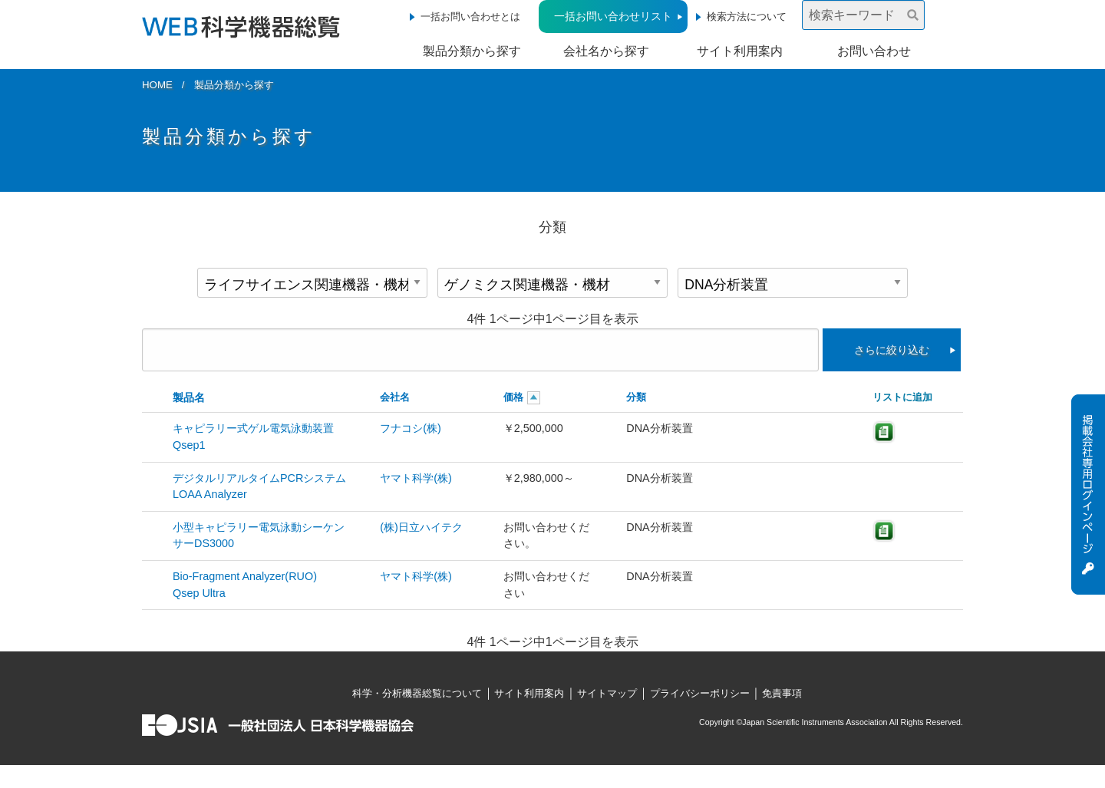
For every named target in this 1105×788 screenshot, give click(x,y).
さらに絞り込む (891, 350)
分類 (636, 397)
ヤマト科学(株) (416, 478)
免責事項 (782, 693)
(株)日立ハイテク (421, 527)
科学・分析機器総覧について (417, 693)
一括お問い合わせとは (470, 16)
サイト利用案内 (740, 51)
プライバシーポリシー (700, 693)
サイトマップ (607, 693)
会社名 (395, 397)
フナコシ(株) (410, 428)
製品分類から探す (472, 51)
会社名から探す (606, 51)
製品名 (189, 397)
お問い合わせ (874, 51)
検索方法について (747, 16)
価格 (513, 397)
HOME (157, 85)
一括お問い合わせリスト (613, 16)
